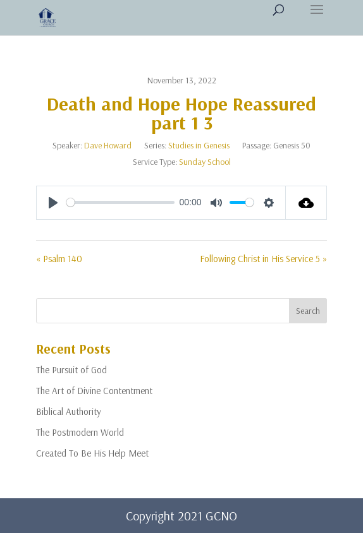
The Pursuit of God (71, 370)
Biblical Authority (68, 411)
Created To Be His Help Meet (92, 453)
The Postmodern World (80, 432)
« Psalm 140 (59, 259)
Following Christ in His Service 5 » (263, 259)
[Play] (53, 203)
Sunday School (205, 161)
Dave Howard (108, 145)
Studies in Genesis (199, 145)
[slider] (120, 202)
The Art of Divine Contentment (94, 391)
